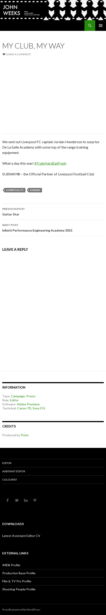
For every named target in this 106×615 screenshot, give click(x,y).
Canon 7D (24, 408)
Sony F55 (39, 408)
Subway (35, 190)
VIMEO (34, 500)
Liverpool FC (15, 190)
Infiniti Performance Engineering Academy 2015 (53, 227)
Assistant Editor (13, 471)
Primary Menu (100, 25)
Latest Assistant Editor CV (21, 536)
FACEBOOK (7, 500)
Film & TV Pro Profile (16, 581)
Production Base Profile (18, 573)
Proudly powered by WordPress (21, 609)
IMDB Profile (11, 565)
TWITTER (16, 500)
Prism (25, 435)
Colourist (9, 479)
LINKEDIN (25, 500)
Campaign (18, 396)
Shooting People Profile (18, 589)
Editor (14, 400)
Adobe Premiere (28, 404)
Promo (30, 396)
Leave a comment (18, 54)
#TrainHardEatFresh (50, 163)
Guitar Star (53, 211)
